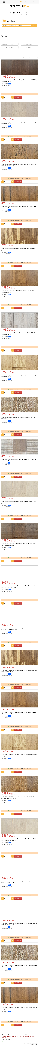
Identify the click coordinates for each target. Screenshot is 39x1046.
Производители (8, 32)
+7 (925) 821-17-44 (19, 12)
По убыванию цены (33, 57)
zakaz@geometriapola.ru (29, 1)
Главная (3, 32)
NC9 (36, 1044)
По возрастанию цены (20, 57)
